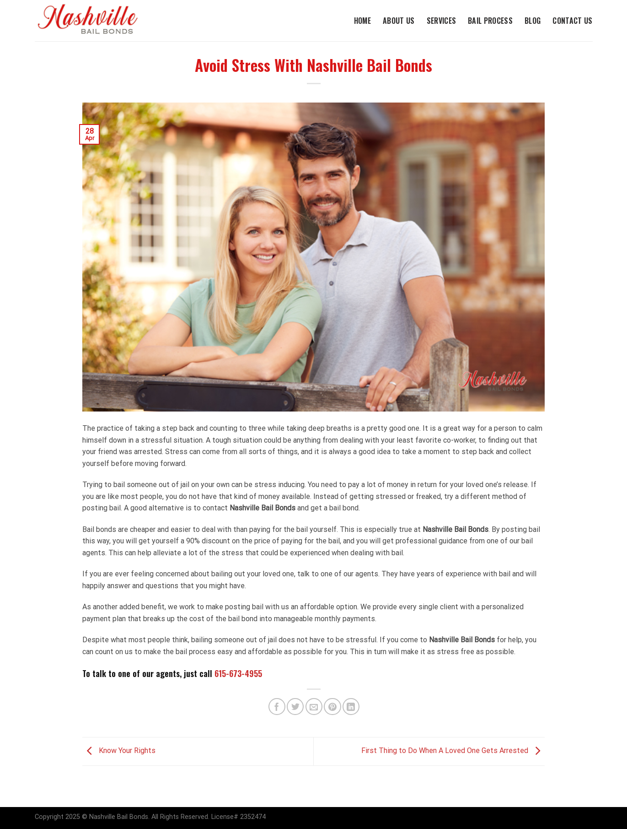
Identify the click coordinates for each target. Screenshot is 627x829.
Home (362, 20)
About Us (399, 20)
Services (441, 20)
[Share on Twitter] (295, 706)
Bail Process (490, 20)
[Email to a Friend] (313, 706)
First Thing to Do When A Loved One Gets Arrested (453, 751)
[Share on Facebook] (276, 706)
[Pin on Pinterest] (332, 706)
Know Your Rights (118, 751)
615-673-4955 (238, 673)
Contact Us (572, 20)
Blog (533, 20)
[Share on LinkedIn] (351, 706)
